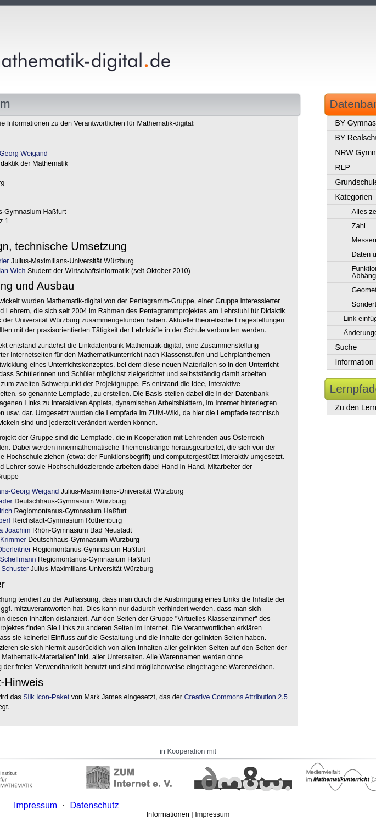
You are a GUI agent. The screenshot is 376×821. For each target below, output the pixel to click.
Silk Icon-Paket (46, 697)
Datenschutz (94, 805)
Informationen (168, 814)
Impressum (212, 814)
